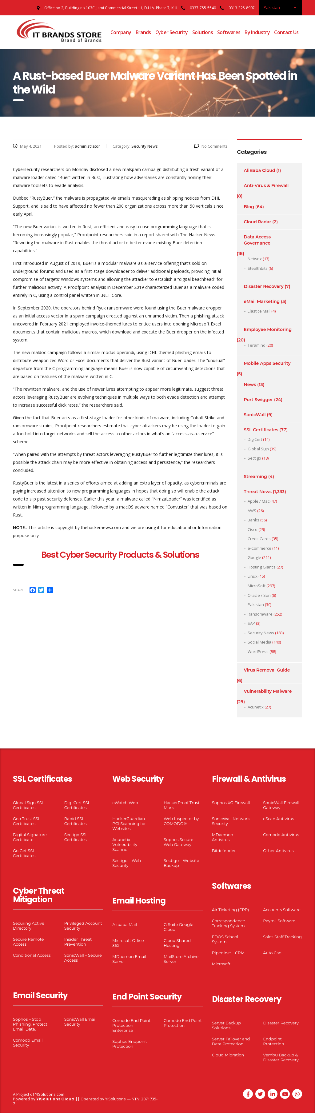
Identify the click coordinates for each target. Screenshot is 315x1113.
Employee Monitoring (268, 329)
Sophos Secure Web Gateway (178, 842)
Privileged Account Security (83, 926)
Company (120, 32)
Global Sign (258, 449)
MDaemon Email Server (129, 959)
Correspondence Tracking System (228, 923)
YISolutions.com (49, 1094)
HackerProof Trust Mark (182, 805)
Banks (253, 520)
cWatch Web (125, 802)
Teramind (256, 345)
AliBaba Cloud (259, 170)
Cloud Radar (257, 222)
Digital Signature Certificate (30, 837)
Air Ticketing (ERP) (230, 909)
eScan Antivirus (278, 818)
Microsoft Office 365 (128, 943)
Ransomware (260, 614)
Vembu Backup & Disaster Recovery (280, 1057)
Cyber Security (171, 32)
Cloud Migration (228, 1054)
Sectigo (254, 458)
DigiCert (255, 439)
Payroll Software (279, 920)
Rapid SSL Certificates (75, 821)
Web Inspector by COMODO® (181, 821)
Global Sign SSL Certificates (28, 805)
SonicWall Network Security (231, 821)
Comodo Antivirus (281, 834)
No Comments (211, 146)
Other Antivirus (278, 850)
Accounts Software (282, 909)
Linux (252, 576)
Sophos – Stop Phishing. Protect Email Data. (30, 1024)
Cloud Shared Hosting (177, 943)
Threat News (258, 491)
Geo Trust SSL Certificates (26, 821)
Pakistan (256, 604)
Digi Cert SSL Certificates (77, 805)
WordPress (258, 651)
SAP (251, 623)
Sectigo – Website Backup (181, 863)
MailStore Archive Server (181, 959)
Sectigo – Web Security (126, 863)
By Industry (257, 32)
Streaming (255, 476)
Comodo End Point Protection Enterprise (131, 1025)
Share (18, 590)
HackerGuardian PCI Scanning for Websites (129, 823)
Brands (143, 32)
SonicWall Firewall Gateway (281, 805)
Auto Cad (272, 952)
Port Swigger (258, 399)
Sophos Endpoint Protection (129, 1044)
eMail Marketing (262, 301)
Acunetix (256, 707)
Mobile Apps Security (267, 363)
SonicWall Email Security (80, 1022)
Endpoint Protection (273, 1041)
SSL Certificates (261, 430)
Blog (249, 206)
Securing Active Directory (28, 926)
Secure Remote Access (28, 942)
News (250, 384)
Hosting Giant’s (262, 567)
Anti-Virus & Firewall (266, 185)
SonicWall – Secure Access (83, 958)
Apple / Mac (258, 501)
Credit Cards (259, 538)
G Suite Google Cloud (178, 927)
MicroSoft (256, 585)
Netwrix (255, 258)
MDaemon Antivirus (222, 837)
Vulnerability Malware (268, 691)
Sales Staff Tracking (282, 936)
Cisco (252, 529)
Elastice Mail (259, 311)
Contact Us (286, 32)
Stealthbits (258, 268)
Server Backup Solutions (226, 1025)
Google (254, 557)
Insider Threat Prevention (78, 942)
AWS (252, 510)
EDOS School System (225, 939)
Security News (261, 633)
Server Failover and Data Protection (231, 1041)
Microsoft (221, 963)
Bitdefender (224, 850)
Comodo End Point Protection (183, 1023)
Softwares (228, 32)
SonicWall (255, 414)
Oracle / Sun (259, 595)
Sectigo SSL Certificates (76, 837)
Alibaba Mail (124, 924)
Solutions (202, 32)
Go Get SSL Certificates (24, 853)
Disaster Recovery (264, 286)
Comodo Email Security (28, 1042)
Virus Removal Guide (267, 670)
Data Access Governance (257, 240)
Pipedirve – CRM (228, 952)
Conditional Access (32, 955)
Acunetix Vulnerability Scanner (124, 844)
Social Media (259, 642)
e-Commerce (259, 548)
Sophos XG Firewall (231, 802)
